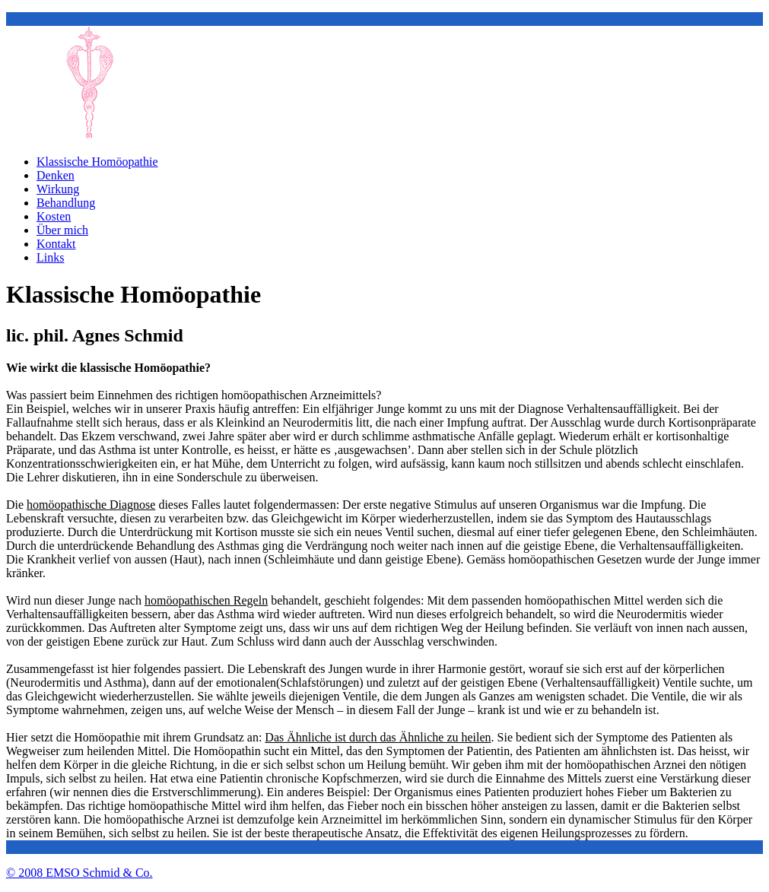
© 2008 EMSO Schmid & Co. (79, 872)
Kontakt (56, 243)
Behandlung (66, 202)
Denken (56, 175)
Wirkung (58, 189)
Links (50, 257)
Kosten (54, 216)
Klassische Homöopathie (97, 161)
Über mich (62, 230)
